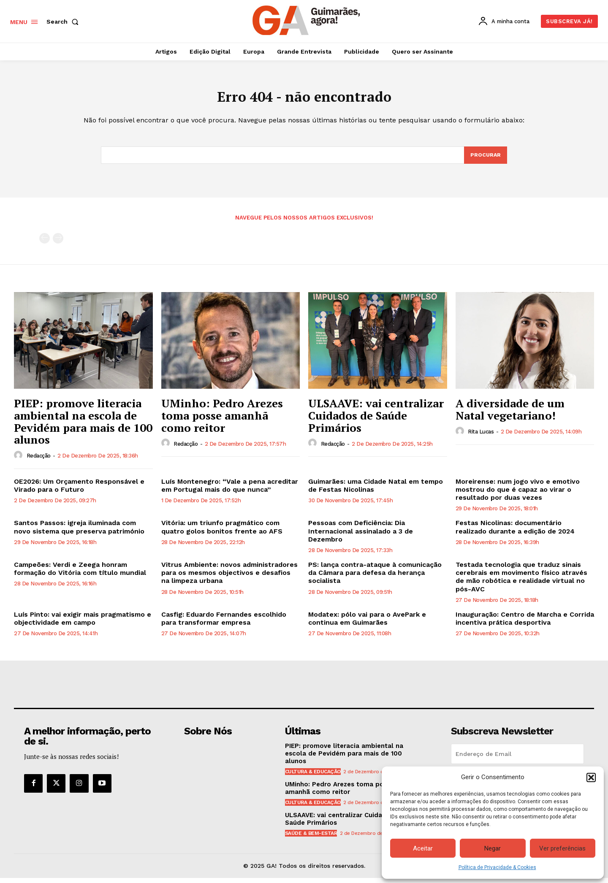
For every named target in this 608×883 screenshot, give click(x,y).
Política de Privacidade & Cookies (497, 867)
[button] (591, 777)
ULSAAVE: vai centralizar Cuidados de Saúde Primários (376, 420)
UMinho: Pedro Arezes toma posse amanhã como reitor (222, 420)
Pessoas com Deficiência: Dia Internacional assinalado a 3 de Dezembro (360, 536)
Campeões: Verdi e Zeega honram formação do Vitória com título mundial (80, 574)
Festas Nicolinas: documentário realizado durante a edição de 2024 (515, 532)
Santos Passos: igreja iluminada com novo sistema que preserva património (79, 532)
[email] (517, 759)
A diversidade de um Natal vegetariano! (510, 414)
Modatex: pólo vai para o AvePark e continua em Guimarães (367, 623)
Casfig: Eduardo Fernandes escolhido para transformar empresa (223, 623)
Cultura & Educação (313, 777)
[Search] (485, 159)
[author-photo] (19, 460)
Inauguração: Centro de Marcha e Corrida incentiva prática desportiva (525, 623)
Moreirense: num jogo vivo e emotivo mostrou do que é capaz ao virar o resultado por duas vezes (518, 494)
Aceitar (423, 848)
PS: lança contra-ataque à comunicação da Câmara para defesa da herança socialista (375, 578)
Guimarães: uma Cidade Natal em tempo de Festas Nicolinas (375, 490)
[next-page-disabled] (58, 243)
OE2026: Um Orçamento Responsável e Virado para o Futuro (79, 490)
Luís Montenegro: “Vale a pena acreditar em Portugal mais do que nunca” (229, 490)
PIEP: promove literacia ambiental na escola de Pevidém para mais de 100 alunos (83, 426)
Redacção (39, 461)
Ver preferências (562, 848)
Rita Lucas (481, 436)
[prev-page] (44, 243)
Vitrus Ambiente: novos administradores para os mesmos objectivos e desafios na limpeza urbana (229, 578)
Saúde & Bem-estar (311, 838)
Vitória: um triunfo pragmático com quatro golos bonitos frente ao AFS (221, 532)
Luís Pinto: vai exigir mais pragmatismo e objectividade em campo (82, 623)
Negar (492, 848)
